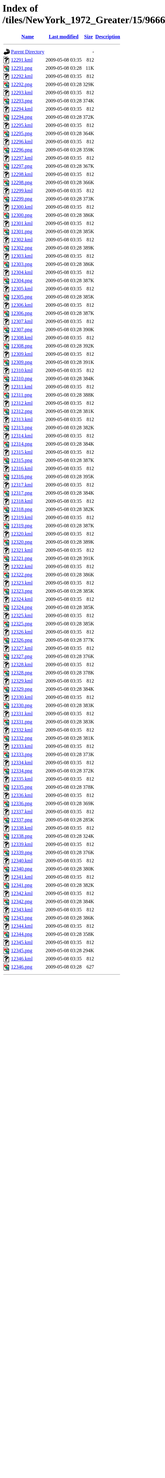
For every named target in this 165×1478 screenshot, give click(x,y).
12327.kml (22, 648)
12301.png (21, 231)
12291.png (21, 68)
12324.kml (22, 599)
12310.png (21, 378)
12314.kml (22, 435)
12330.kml (22, 697)
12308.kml (22, 337)
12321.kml (22, 550)
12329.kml (22, 681)
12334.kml (22, 762)
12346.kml (22, 958)
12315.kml (22, 452)
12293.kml (22, 92)
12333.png (21, 754)
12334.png (21, 770)
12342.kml (22, 893)
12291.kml (22, 60)
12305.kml (22, 288)
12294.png (21, 117)
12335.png (21, 787)
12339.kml (22, 844)
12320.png (21, 542)
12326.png (21, 640)
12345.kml (22, 942)
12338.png (21, 836)
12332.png (21, 738)
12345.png (21, 950)
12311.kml (21, 386)
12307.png (21, 329)
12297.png (21, 166)
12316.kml (22, 468)
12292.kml (22, 76)
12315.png (21, 460)
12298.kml (22, 174)
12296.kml (22, 141)
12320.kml (22, 533)
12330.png (21, 705)
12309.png (21, 362)
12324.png (21, 607)
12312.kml (22, 403)
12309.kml (22, 354)
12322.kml (22, 566)
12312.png (21, 411)
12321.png (21, 558)
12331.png (21, 721)
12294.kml (22, 109)
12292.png (21, 84)
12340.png (21, 868)
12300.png (21, 215)
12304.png (21, 280)
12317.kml (22, 484)
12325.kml (22, 615)
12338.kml (22, 828)
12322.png (21, 574)
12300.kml (22, 207)
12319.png (21, 525)
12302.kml (22, 239)
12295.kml (22, 125)
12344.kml (22, 926)
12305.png (21, 296)
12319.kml (22, 517)
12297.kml (22, 158)
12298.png (21, 182)
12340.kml (22, 860)
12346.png (21, 967)
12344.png (21, 934)
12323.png (21, 591)
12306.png (21, 313)
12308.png (21, 346)
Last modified (63, 36)
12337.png (21, 819)
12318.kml (22, 501)
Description (107, 36)
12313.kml (22, 419)
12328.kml (22, 664)
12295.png (21, 133)
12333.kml (22, 746)
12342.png (21, 901)
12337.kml (22, 811)
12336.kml (22, 795)
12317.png (21, 493)
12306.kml (22, 305)
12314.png (21, 444)
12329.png (21, 689)
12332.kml (22, 730)
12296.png (21, 149)
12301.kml (22, 223)
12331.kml (22, 713)
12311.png (21, 395)
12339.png (21, 852)
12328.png (21, 672)
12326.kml (22, 632)
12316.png (21, 476)
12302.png (21, 247)
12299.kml (22, 190)
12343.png (21, 917)
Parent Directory (27, 51)
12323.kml (22, 582)
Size (88, 36)
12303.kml (22, 256)
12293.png (21, 100)
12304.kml (22, 272)
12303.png (21, 264)
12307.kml (22, 321)
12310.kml (22, 370)
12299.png (21, 198)
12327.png (21, 656)
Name (27, 36)
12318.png (21, 509)
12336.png (21, 803)
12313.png (21, 427)
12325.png (21, 623)
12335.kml (22, 779)
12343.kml (22, 909)
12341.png (21, 885)
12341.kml (22, 877)
